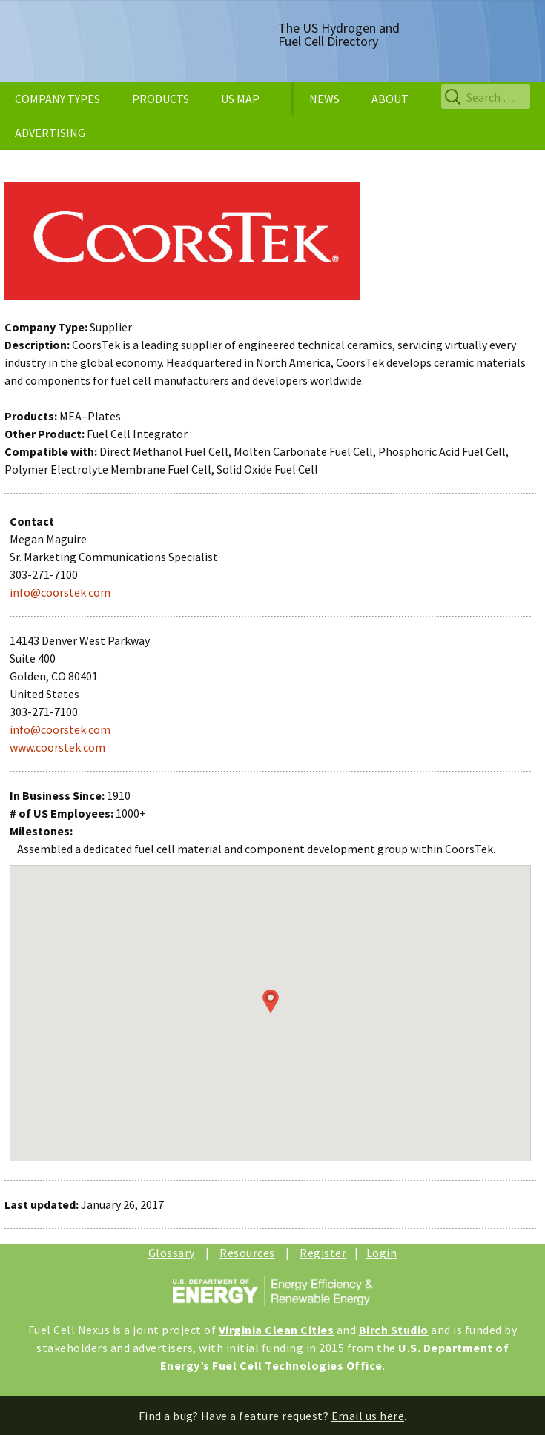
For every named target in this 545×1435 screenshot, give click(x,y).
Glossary (171, 1252)
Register (323, 1252)
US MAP (240, 98)
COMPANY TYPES (57, 98)
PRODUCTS (160, 98)
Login (381, 1252)
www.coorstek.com (57, 747)
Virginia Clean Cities (276, 1329)
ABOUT (390, 98)
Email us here (368, 1415)
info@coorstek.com (60, 592)
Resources (247, 1252)
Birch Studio (394, 1329)
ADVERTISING (50, 132)
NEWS (324, 98)
